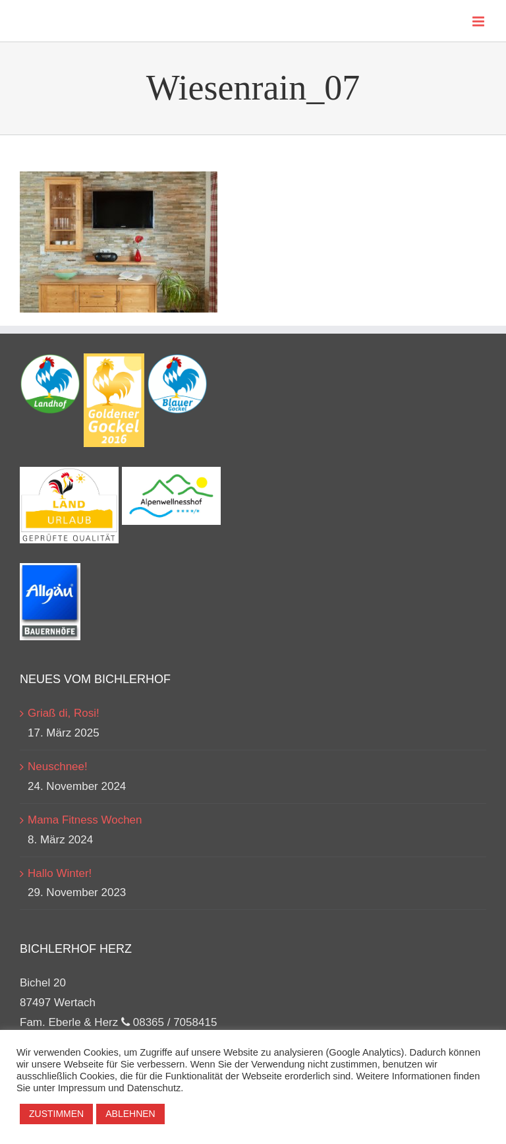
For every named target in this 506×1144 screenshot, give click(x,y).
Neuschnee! (58, 766)
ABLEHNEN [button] (130, 1113)
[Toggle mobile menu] (479, 21)
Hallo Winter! (60, 873)
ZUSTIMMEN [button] (56, 1113)
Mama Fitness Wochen (85, 820)
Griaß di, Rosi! (63, 713)
